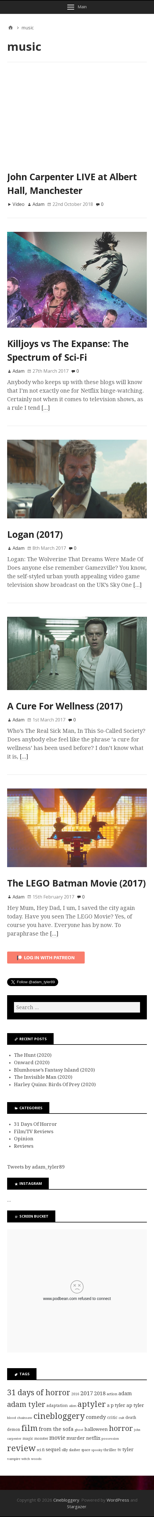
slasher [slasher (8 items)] (74, 1450)
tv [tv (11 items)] (119, 1449)
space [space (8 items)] (85, 1450)
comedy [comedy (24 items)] (96, 1417)
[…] (45, 407)
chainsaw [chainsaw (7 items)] (24, 1418)
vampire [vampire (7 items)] (13, 1459)
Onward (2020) (32, 1062)
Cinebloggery (66, 1500)
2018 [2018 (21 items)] (100, 1393)
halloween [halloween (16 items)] (96, 1429)
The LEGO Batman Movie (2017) (76, 883)
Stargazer (76, 1506)
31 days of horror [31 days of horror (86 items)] (38, 1392)
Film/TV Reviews (33, 1131)
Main (82, 6)
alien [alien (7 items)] (72, 1406)
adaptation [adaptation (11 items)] (57, 1405)
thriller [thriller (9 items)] (110, 1450)
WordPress (118, 1500)
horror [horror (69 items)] (121, 1428)
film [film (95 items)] (29, 1428)
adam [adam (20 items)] (125, 1393)
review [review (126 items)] (21, 1448)
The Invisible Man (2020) (43, 1077)
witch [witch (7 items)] (25, 1459)
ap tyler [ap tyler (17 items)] (135, 1405)
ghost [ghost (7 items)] (79, 1430)
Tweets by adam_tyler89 (36, 1167)
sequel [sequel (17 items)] (53, 1449)
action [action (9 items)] (112, 1394)
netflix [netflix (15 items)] (93, 1438)
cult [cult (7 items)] (121, 1418)
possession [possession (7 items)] (110, 1439)
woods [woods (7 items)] (36, 1459)
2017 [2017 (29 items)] (86, 1393)
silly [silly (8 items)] (65, 1450)
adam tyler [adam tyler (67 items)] (26, 1404)
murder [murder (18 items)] (75, 1438)
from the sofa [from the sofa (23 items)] (56, 1429)
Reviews (23, 1146)
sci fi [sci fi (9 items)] (40, 1450)
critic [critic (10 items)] (112, 1417)
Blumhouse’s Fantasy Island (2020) (54, 1070)
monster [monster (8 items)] (41, 1439)
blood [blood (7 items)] (11, 1418)
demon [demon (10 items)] (13, 1429)
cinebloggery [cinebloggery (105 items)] (59, 1416)
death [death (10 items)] (130, 1417)
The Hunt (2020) (33, 1055)
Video (19, 204)
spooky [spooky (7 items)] (96, 1450)
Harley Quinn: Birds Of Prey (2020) (55, 1084)
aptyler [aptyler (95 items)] (92, 1404)
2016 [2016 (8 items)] (75, 1394)
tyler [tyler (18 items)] (128, 1449)
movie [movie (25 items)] (57, 1438)
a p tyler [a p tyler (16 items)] (116, 1405)
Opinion (23, 1138)
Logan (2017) (35, 534)
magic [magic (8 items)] (28, 1439)
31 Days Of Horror (35, 1124)
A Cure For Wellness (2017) (65, 706)
